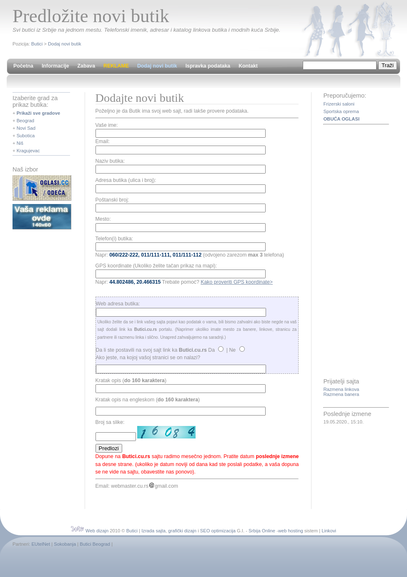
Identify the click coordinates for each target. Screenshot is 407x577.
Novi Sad (26, 128)
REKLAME (116, 66)
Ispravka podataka (208, 66)
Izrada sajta (153, 530)
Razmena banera (341, 394)
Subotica (26, 135)
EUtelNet (40, 544)
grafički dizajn (182, 530)
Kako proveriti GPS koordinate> (237, 282)
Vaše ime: (106, 125)
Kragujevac (28, 150)
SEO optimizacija (218, 530)
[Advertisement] (356, 252)
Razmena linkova (341, 389)
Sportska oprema (341, 111)
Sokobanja (65, 544)
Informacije (55, 66)
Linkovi (329, 530)
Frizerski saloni (338, 103)
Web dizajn (96, 530)
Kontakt (248, 66)
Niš (20, 143)
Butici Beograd (95, 544)
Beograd (25, 120)
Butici (37, 43)
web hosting (290, 530)
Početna (23, 66)
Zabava (86, 66)
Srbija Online (262, 530)
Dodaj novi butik (64, 43)
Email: (102, 141)
